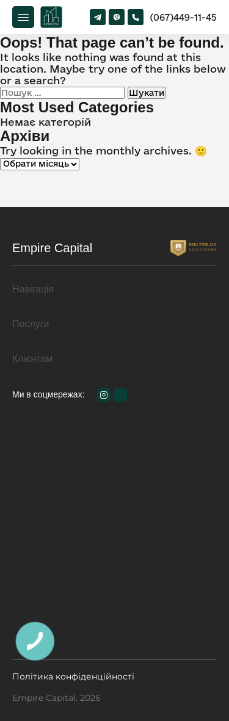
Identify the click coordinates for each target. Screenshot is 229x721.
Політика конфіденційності (73, 676)
